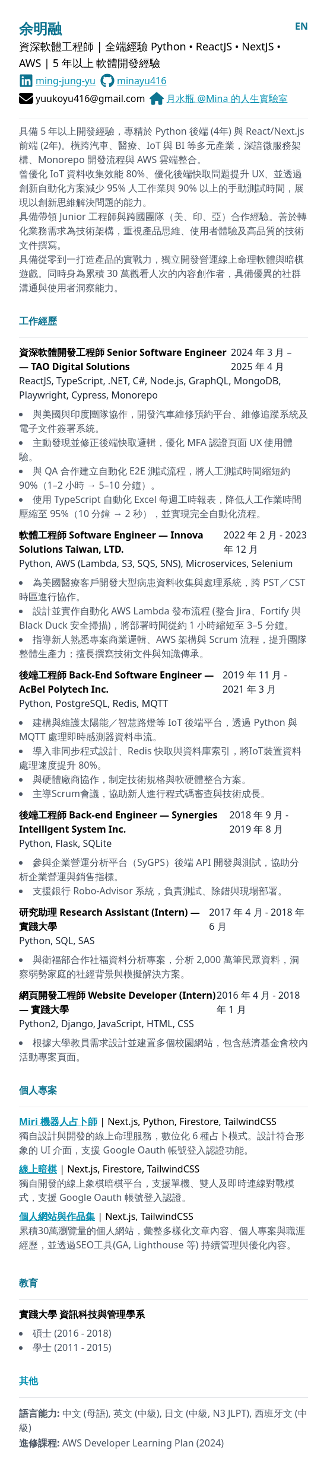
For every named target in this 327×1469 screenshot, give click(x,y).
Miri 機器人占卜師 (58, 1121)
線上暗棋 (38, 1168)
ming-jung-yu (66, 80)
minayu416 (141, 80)
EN (301, 26)
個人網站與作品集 (57, 1216)
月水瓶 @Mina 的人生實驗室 (226, 98)
